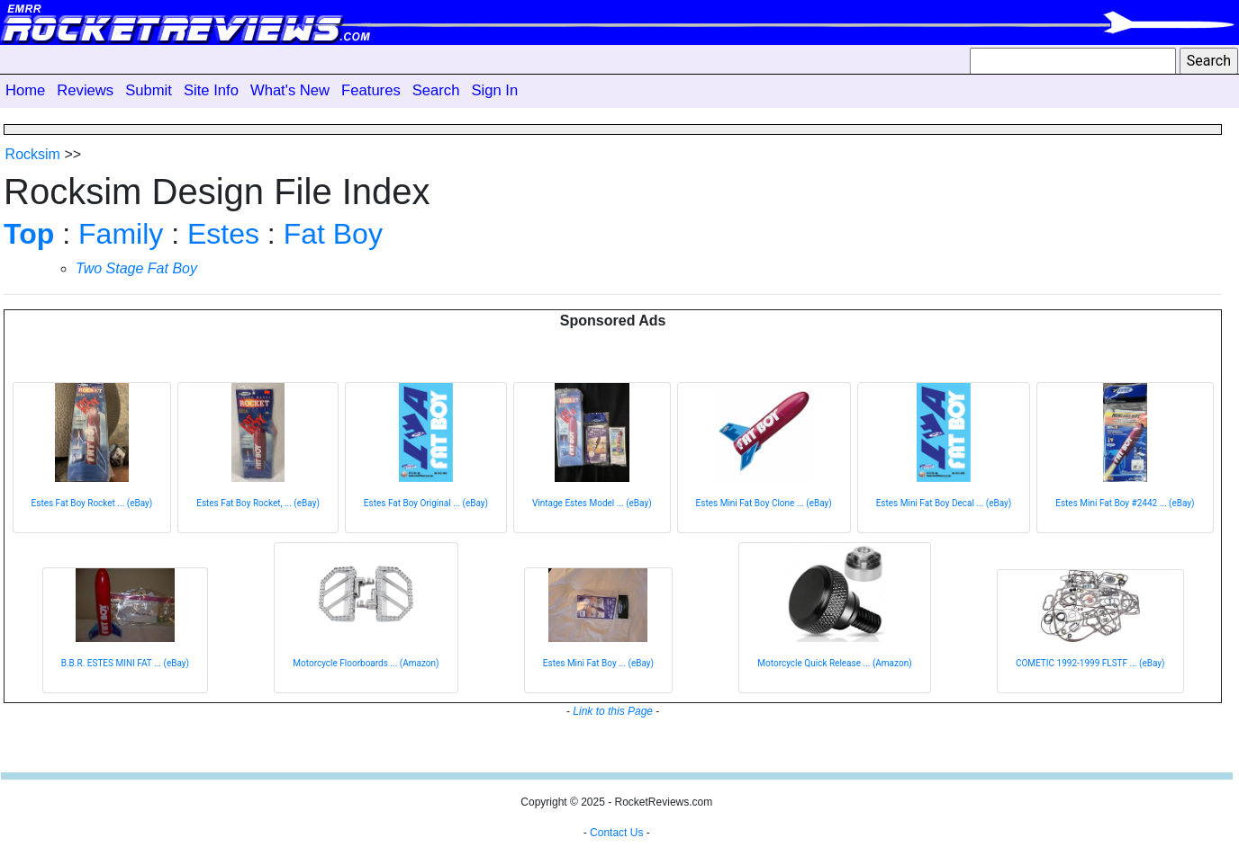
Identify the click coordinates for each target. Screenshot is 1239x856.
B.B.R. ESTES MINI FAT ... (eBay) (125, 663)
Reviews (85, 90)
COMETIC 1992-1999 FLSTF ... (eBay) (1090, 663)
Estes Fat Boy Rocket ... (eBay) (92, 503)
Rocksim (32, 154)
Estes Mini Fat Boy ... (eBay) (598, 663)
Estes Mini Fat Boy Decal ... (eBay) (944, 503)
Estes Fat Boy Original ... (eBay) (426, 503)
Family (120, 234)
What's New (290, 90)
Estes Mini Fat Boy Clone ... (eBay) (764, 503)
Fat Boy (333, 234)
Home (25, 90)
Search (436, 90)
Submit (148, 90)
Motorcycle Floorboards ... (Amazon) (366, 663)
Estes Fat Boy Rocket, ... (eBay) (258, 503)
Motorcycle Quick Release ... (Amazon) (834, 663)
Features (371, 90)
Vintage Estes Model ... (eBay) (592, 503)
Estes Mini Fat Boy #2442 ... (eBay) (1124, 503)
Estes (223, 234)
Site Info (211, 90)
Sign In (494, 90)
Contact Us (616, 832)
